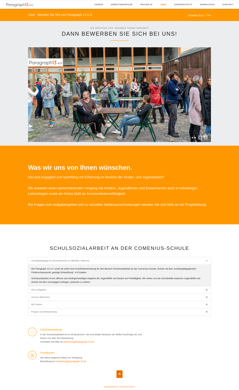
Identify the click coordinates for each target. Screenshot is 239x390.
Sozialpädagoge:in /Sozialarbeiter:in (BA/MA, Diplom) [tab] (60, 260)
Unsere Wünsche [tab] (40, 297)
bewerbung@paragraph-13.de (78, 341)
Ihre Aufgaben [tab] (38, 289)
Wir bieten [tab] (36, 304)
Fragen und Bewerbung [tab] (44, 311)
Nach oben (119, 374)
